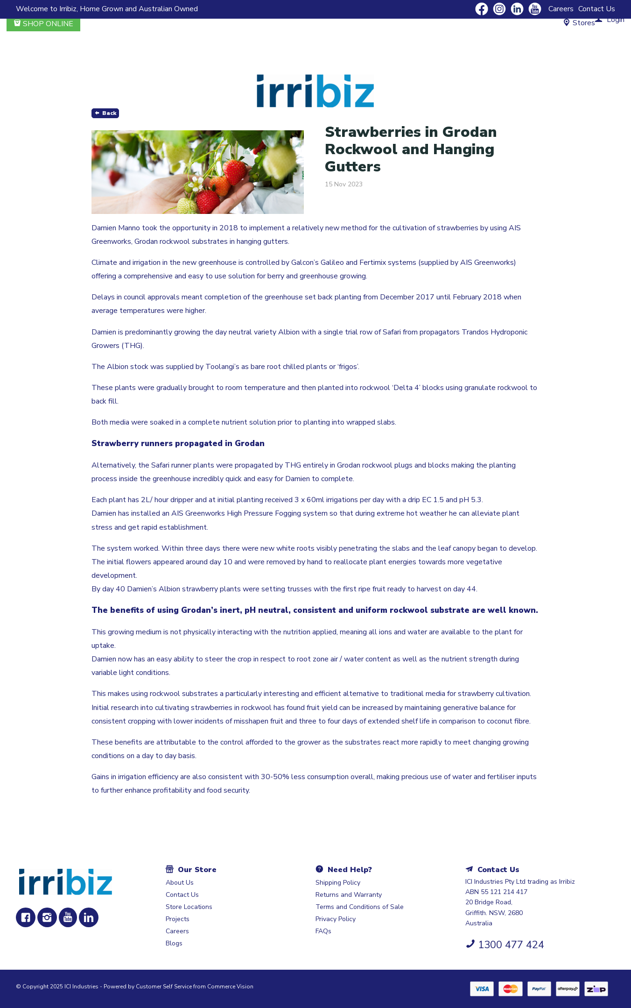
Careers (561, 9)
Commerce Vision (230, 986)
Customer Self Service (164, 986)
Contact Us (596, 9)
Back (109, 113)
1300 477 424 (511, 945)
